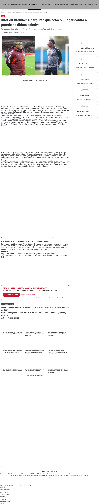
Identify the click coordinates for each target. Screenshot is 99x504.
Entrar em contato (4, 498)
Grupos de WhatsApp (5, 489)
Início (4, 4)
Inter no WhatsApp (76, 4)
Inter (7, 12)
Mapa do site (3, 499)
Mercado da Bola (47, 4)
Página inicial (3, 487)
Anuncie (2, 503)
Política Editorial (4, 492)
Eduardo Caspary (8, 32)
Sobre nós (2, 496)
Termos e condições (5, 494)
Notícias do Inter (34, 4)
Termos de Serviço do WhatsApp (59, 297)
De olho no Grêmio (91, 4)
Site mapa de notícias (5, 501)
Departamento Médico (61, 4)
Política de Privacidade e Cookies (8, 491)
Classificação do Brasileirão (17, 4)
